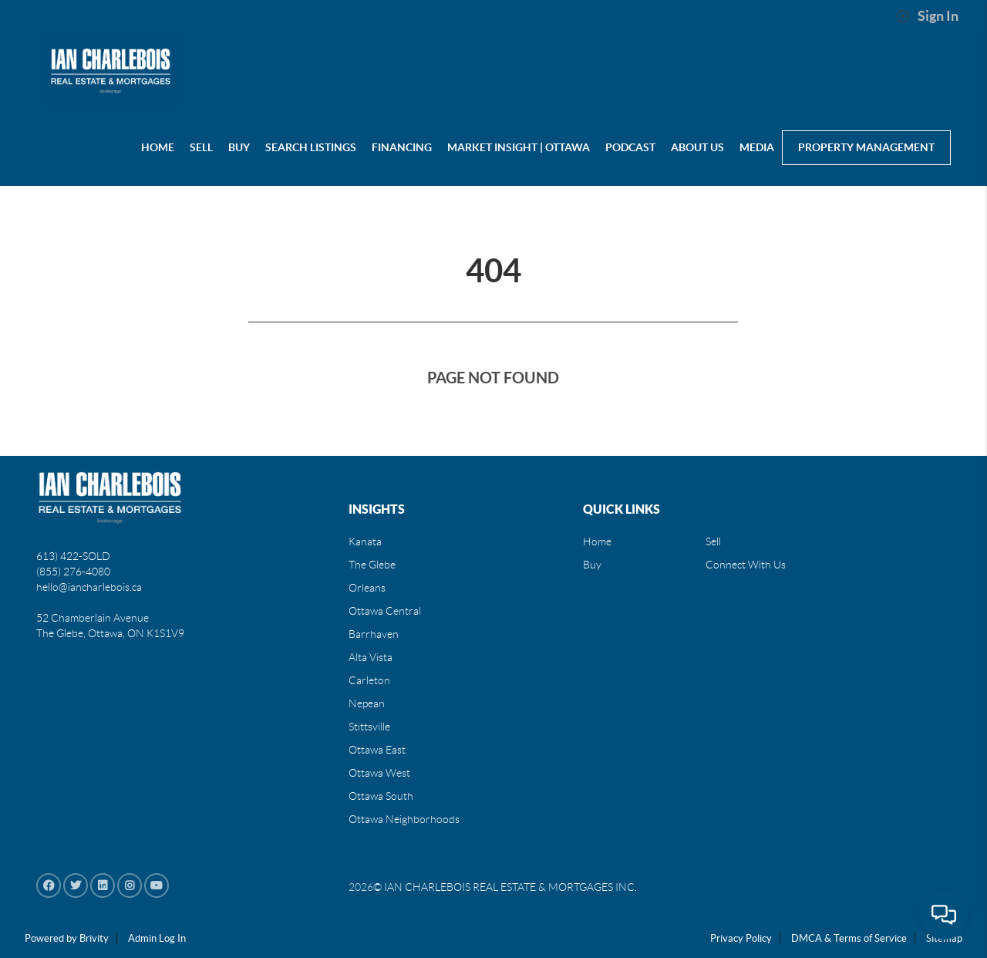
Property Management (866, 147)
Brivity (94, 938)
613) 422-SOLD (73, 556)
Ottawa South (381, 796)
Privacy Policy (741, 938)
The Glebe (372, 564)
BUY (239, 147)
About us (697, 147)
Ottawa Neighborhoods (404, 819)
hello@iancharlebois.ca (89, 587)
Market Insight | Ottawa (518, 147)
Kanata (365, 541)
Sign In (927, 16)
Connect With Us (746, 564)
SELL (201, 147)
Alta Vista (370, 657)
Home (597, 541)
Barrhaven (374, 634)
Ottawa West (379, 773)
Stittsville (369, 726)
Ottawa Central (385, 611)
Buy (592, 564)
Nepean (367, 703)
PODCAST (630, 147)
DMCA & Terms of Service (849, 938)
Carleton (369, 680)
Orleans (367, 588)
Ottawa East (377, 750)
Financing (402, 147)
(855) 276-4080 (73, 571)
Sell (713, 541)
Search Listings (310, 147)
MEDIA (756, 147)
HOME (157, 147)
